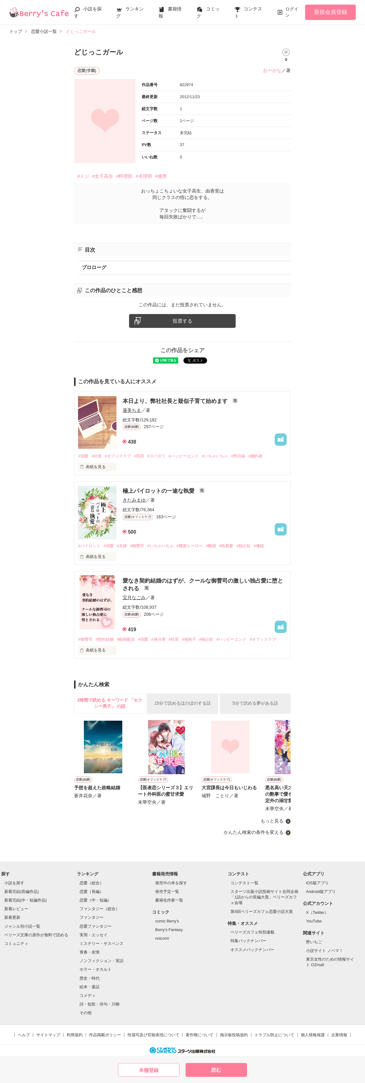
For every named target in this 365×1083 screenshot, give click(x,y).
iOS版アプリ (317, 883)
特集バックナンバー (248, 940)
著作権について (200, 1035)
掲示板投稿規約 (234, 1035)
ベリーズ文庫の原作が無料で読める (36, 935)
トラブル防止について (274, 1035)
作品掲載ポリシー (105, 1035)
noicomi (162, 938)
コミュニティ (16, 943)
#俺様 (258, 545)
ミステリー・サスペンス (102, 943)
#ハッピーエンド (184, 456)
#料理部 (124, 176)
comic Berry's (167, 921)
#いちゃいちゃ (215, 456)
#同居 (139, 456)
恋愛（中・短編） (96, 900)
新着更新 (12, 917)
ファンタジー (92, 917)
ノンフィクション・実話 (102, 960)
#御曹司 (137, 545)
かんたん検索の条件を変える (254, 832)
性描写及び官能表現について (153, 1035)
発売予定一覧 (167, 891)
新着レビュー (16, 908)
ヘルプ (24, 1035)
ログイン (291, 12)
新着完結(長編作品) (21, 891)
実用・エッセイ (94, 935)
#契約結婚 (105, 639)
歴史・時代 (90, 978)
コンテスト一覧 (244, 883)
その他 (86, 1012)
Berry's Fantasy (169, 929)
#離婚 (211, 545)
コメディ (88, 995)
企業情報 (339, 1035)
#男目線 (238, 456)
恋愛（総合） (92, 883)
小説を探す (14, 883)
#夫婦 (122, 545)
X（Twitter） (317, 912)
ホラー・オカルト (96, 969)
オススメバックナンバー (252, 949)
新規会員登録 (330, 12)
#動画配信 (126, 639)
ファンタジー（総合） (100, 908)
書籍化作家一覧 (169, 900)
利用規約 (75, 1035)
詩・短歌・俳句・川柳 (100, 1004)
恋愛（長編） (92, 891)
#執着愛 (226, 545)
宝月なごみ (134, 597)
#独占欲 (243, 545)
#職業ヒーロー (190, 545)
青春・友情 (90, 952)
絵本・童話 (90, 987)
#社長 (97, 456)
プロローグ (94, 267)
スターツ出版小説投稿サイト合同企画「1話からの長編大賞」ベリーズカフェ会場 (264, 897)
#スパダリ (156, 456)
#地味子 (189, 639)
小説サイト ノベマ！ (324, 950)
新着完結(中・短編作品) (25, 900)
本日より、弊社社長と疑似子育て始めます (176, 401)
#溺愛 (83, 456)
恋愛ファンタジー (96, 926)
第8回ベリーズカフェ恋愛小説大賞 (261, 911)
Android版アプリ (321, 891)
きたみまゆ (134, 500)
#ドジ (83, 176)
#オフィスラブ (118, 456)
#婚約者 (255, 456)
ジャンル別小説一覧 (22, 926)
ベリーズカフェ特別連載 (252, 932)
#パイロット (89, 545)
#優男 (161, 176)
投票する (182, 321)
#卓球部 (143, 176)
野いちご (314, 942)
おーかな (272, 70)
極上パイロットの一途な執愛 (159, 491)
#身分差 (158, 639)
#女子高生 (102, 176)
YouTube (314, 921)
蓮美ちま (132, 410)
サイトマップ (48, 1035)
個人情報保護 (313, 1035)
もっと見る (272, 821)
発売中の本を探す (171, 883)
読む (216, 1070)
